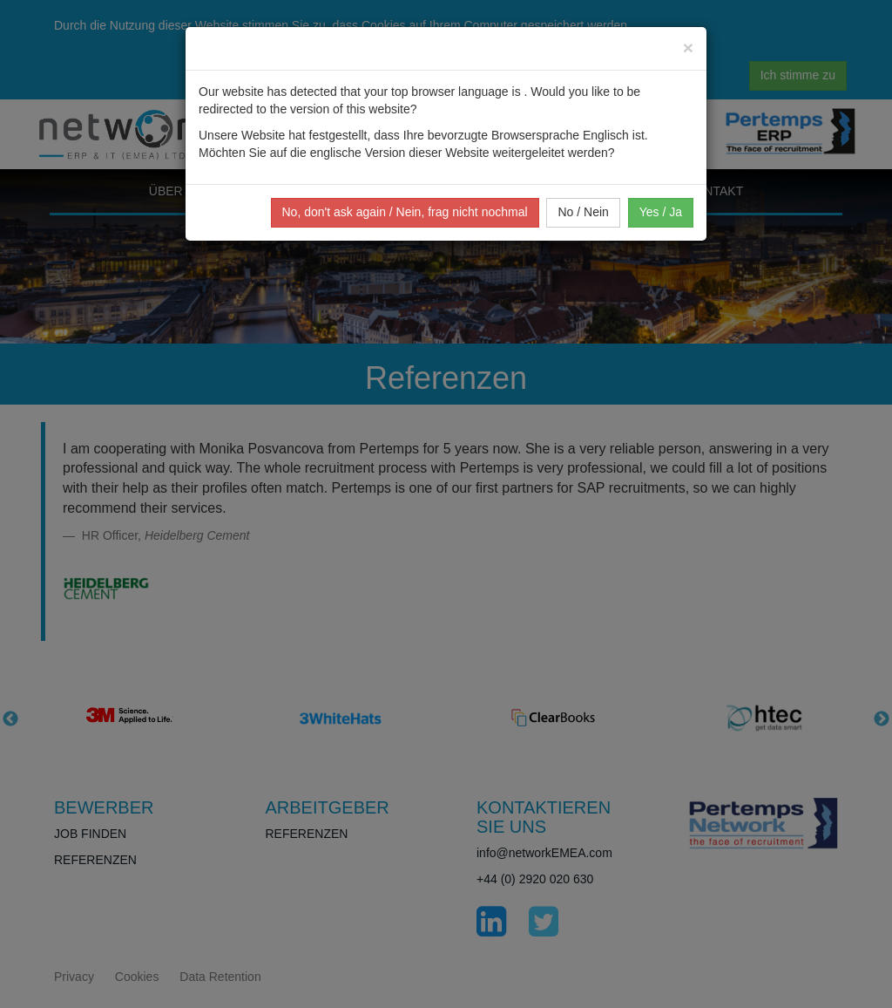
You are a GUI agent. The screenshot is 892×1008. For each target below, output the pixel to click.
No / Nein (583, 212)
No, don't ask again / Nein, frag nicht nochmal (405, 212)
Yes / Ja (660, 212)
